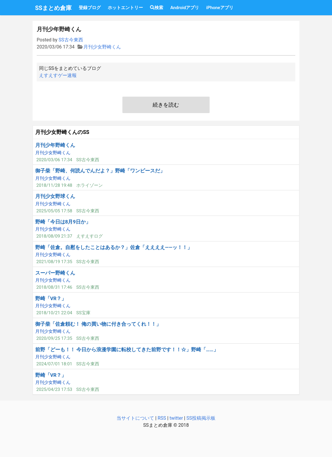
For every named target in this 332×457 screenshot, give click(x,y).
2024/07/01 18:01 (54, 364)
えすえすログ (89, 236)
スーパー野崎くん (55, 273)
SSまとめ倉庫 (53, 7)
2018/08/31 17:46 (54, 287)
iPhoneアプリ (219, 7)
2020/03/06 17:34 (54, 159)
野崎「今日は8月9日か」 (63, 222)
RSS (162, 418)
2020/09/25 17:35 (54, 338)
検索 (156, 7)
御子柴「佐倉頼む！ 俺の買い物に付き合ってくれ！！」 (98, 324)
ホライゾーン (89, 185)
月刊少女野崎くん (102, 47)
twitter (176, 418)
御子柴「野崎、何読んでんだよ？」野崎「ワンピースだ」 (100, 171)
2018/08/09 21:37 (54, 236)
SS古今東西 (71, 40)
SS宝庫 (83, 312)
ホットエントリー (125, 7)
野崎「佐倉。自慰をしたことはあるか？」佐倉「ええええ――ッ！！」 (114, 247)
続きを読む (166, 105)
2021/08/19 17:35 (54, 261)
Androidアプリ (184, 7)
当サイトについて (135, 418)
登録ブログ (90, 7)
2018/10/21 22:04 (54, 312)
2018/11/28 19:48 (54, 185)
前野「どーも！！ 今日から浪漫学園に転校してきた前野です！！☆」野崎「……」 (126, 349)
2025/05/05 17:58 (54, 211)
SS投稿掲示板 (200, 418)
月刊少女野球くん (55, 196)
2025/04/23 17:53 (54, 389)
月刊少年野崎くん (55, 145)
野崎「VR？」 (51, 298)
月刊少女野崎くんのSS (62, 132)
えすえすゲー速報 (58, 75)
